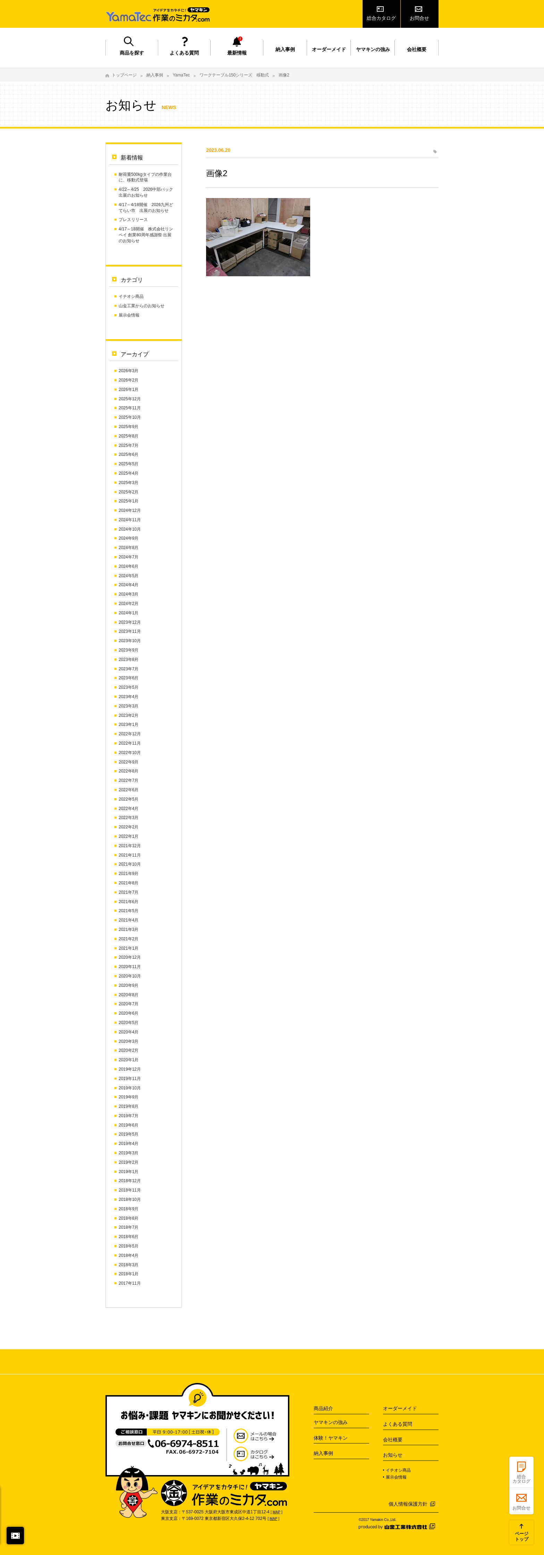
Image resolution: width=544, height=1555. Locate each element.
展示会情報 (129, 315)
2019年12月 (130, 1069)
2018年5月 (128, 1246)
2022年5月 (128, 799)
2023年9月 (128, 650)
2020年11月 (130, 966)
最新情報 (237, 53)
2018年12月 (130, 1180)
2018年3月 (128, 1264)
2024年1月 (128, 613)
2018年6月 (128, 1236)
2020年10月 (130, 976)
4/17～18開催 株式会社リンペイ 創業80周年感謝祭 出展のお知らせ (146, 235)
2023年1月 (128, 724)
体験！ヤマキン (331, 1438)
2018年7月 (128, 1227)
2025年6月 (128, 454)
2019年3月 (128, 1153)
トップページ (124, 75)
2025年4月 (128, 473)
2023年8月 (128, 659)
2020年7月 (128, 1003)
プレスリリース (133, 219)
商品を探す (132, 53)
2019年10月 (130, 1088)
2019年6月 (128, 1125)
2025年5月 (128, 463)
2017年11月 (130, 1283)
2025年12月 (130, 398)
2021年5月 (128, 910)
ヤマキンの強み (373, 49)
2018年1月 (128, 1273)
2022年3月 (128, 817)
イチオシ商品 (131, 296)
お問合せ (419, 18)
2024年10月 (130, 529)
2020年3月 (128, 1041)
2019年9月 (128, 1097)
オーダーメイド (329, 49)
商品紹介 (323, 1408)
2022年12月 (130, 733)
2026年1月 (128, 389)
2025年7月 (128, 445)
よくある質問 (184, 53)
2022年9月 (128, 762)
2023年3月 (128, 706)
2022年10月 (130, 752)
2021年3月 (128, 929)
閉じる (15, 1535)
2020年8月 (128, 994)
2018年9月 (128, 1208)
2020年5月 (128, 1022)
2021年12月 (130, 845)
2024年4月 (128, 584)
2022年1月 (128, 836)
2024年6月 (128, 566)
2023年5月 (128, 687)
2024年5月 (128, 575)
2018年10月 (130, 1199)
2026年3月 (128, 370)
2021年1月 (128, 948)
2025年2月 (128, 492)
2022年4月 (128, 808)
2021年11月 (130, 855)
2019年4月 (128, 1143)
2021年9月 (128, 873)
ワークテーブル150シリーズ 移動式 (234, 75)
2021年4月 (128, 920)
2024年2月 (128, 603)
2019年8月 (128, 1106)
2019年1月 (128, 1171)
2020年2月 (128, 1050)
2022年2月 (128, 827)
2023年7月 (128, 668)
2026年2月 (128, 380)
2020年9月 (128, 985)
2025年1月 (128, 501)
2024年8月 (128, 547)
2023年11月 (130, 631)
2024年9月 (128, 538)
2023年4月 (128, 696)
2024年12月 (130, 510)
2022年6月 (128, 789)
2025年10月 (130, 417)
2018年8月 (128, 1218)
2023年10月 (130, 640)
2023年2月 (128, 715)
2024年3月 (128, 594)
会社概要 (416, 49)
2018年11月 (130, 1190)
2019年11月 (130, 1078)
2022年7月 (128, 780)
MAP (276, 1512)
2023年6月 (128, 678)
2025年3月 (128, 482)
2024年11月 (130, 519)
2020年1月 (128, 1059)
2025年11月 (130, 408)
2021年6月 (128, 901)
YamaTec (181, 75)
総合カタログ (381, 18)
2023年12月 (130, 622)
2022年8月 (128, 771)
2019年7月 (128, 1115)
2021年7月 (128, 892)
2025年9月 (128, 426)
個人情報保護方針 (408, 1504)
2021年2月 (128, 938)
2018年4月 (128, 1255)
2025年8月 (128, 436)
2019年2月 (128, 1162)
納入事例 (285, 49)
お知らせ (392, 1455)
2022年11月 (130, 743)
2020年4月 (128, 1032)
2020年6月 (128, 1013)
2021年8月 (128, 883)
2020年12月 (130, 957)
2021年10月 (130, 864)
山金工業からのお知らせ (141, 305)
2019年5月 (128, 1134)
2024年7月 (128, 557)
